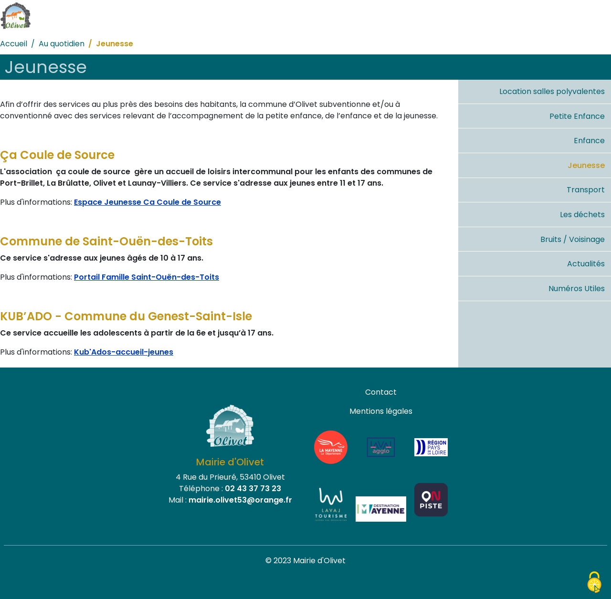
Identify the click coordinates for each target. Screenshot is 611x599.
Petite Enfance (577, 116)
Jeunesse (586, 165)
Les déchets (582, 214)
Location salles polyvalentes (552, 91)
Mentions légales (380, 411)
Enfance (589, 140)
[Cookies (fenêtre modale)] (594, 583)
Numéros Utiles (576, 288)
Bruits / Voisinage (572, 239)
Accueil (13, 43)
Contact (381, 392)
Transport (586, 189)
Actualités (586, 263)
